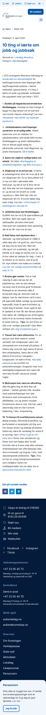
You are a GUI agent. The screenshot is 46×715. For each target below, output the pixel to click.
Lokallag (8, 662)
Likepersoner (11, 668)
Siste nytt (8, 651)
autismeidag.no (12, 619)
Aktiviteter (9, 657)
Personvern (10, 673)
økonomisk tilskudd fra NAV (16, 469)
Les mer (16, 701)
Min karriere (34, 164)
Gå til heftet (28, 151)
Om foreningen (12, 640)
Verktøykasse (11, 646)
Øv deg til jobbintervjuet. (24, 329)
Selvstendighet (19, 61)
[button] (41, 19)
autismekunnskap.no (15, 624)
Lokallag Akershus (24, 57)
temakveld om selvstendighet (17, 79)
